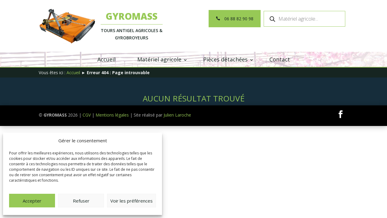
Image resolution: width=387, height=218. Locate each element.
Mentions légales (112, 115)
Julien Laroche (177, 115)
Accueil (106, 59)
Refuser (81, 201)
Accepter (32, 201)
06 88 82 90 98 (238, 18)
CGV (87, 115)
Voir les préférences (131, 201)
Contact (279, 59)
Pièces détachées (225, 59)
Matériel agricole (159, 59)
